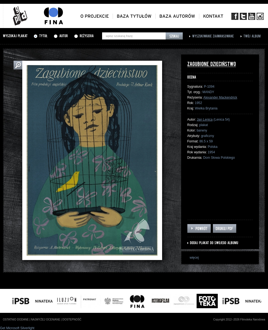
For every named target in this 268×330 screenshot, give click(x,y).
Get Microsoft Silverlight (17, 328)
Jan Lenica (205, 119)
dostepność (71, 319)
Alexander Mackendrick (220, 97)
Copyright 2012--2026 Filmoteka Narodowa (239, 319)
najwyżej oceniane (45, 319)
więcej (194, 257)
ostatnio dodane (16, 319)
